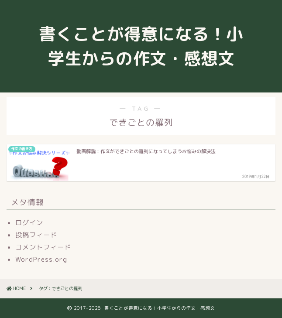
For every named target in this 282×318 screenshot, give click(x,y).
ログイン (29, 222)
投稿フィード (36, 234)
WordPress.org (41, 259)
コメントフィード (43, 247)
